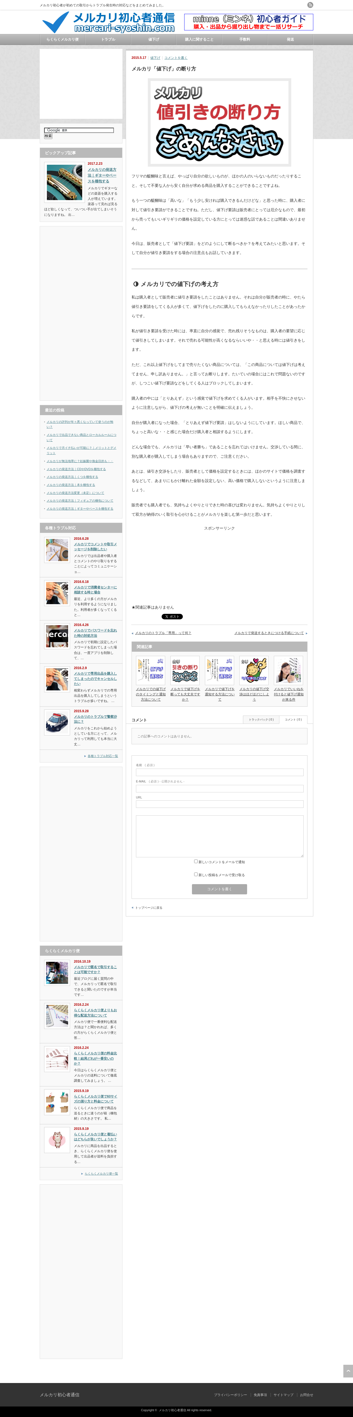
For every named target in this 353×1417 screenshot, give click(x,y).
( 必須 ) (145, 765)
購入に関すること (199, 39)
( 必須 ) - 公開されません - (160, 781)
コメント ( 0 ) (293, 719)
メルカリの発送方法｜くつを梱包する (72, 476)
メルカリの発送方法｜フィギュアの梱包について (80, 500)
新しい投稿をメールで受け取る (222, 875)
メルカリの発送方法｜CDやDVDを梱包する (76, 469)
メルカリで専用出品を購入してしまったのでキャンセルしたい (95, 679)
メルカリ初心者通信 (59, 1394)
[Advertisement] (81, 83)
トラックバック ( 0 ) (261, 719)
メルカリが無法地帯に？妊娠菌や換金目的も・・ (80, 461)
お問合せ (306, 1395)
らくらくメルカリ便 (62, 39)
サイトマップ (283, 1395)
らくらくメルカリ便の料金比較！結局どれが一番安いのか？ (95, 1058)
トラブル (108, 39)
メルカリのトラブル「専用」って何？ (163, 633)
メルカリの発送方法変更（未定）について (75, 492)
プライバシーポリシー (230, 1395)
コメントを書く (176, 58)
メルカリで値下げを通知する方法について (220, 694)
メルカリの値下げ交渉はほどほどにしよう (254, 694)
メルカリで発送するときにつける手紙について (269, 633)
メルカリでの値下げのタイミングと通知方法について (151, 694)
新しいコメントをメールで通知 (222, 862)
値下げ (153, 39)
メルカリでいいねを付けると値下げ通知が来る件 (289, 694)
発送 (290, 39)
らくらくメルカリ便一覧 (101, 1173)
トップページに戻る (148, 907)
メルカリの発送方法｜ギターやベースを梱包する (80, 508)
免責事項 (260, 1395)
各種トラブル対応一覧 (103, 756)
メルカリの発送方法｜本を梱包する (71, 484)
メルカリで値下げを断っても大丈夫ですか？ (185, 694)
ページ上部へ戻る (348, 1371)
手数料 (244, 39)
